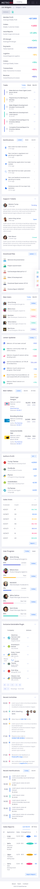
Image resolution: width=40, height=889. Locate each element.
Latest (32, 254)
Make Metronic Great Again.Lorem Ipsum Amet (20, 91)
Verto (9, 864)
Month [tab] (35, 85)
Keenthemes (23, 886)
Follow (33, 303)
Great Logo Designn (14, 398)
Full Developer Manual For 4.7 (17, 271)
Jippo (9, 855)
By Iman (14, 811)
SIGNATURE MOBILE (18, 738)
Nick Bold (10, 315)
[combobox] (6, 688)
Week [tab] (29, 85)
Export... (32, 543)
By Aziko (11, 109)
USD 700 (23, 719)
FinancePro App (17, 757)
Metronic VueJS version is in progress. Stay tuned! (16, 369)
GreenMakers (12, 482)
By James (12, 116)
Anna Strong (12, 302)
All (33, 456)
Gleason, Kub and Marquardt (22, 677)
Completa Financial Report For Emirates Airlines (19, 121)
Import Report (30, 874)
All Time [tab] (34, 827)
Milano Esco (11, 309)
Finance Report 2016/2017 (16, 289)
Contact (25, 884)
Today (32, 337)
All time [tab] (33, 391)
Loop (9, 836)
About (14, 884)
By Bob (11, 94)
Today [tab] (24, 85)
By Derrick (14, 804)
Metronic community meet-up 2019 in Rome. (16, 349)
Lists (24, 7)
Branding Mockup (16, 416)
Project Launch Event (14, 266)
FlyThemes (11, 488)
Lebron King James (15, 218)
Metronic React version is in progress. (15, 382)
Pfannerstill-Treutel (21, 662)
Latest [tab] (20, 140)
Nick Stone (11, 328)
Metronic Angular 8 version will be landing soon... (17, 356)
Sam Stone (14, 608)
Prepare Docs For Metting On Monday (18, 99)
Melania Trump (13, 204)
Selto (9, 844)
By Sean (11, 101)
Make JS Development (15, 277)
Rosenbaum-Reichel (21, 645)
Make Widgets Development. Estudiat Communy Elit (18, 106)
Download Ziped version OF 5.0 (18, 283)
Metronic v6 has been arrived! (16, 343)
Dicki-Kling (20, 670)
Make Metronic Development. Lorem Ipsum (18, 113)
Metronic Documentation (16, 260)
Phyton (10, 475)
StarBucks (11, 468)
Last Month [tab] (26, 827)
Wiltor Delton (12, 322)
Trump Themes (13, 462)
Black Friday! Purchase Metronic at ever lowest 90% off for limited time (18, 376)
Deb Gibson (12, 236)
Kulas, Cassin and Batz (21, 653)
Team (19, 884)
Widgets (18, 7)
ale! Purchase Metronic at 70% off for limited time (17, 362)
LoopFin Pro (23, 763)
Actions (6, 12)
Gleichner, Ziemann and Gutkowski (21, 637)
